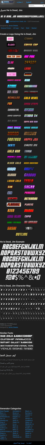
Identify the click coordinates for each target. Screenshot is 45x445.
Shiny (15, 433)
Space (28, 433)
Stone (28, 435)
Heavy (28, 422)
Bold (27, 28)
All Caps (16, 28)
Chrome (16, 415)
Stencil (16, 435)
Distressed (5, 417)
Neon (15, 426)
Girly (15, 418)
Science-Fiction (6, 28)
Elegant (16, 417)
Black (28, 411)
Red (2, 430)
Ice (14, 424)
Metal (3, 426)
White (28, 437)
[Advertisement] (22, 390)
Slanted (34, 28)
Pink (15, 428)
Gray (2, 422)
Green (16, 422)
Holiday (3, 424)
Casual (3, 415)
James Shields (13, 26)
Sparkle (3, 435)
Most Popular (4, 411)
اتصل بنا (29, 443)
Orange (29, 426)
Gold (15, 420)
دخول (42, 2)
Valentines (17, 437)
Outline (3, 428)
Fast (22, 28)
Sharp (3, 433)
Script (15, 431)
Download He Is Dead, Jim (16, 21)
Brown (16, 413)
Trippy (3, 437)
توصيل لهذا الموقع (19, 443)
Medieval (29, 424)
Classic (28, 415)
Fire (27, 417)
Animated (17, 411)
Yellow (3, 439)
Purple (28, 428)
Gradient (29, 420)
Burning (28, 413)
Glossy (28, 418)
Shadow (29, 431)
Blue (2, 413)
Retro (15, 430)
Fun (2, 418)
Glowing (4, 420)
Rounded (29, 430)
